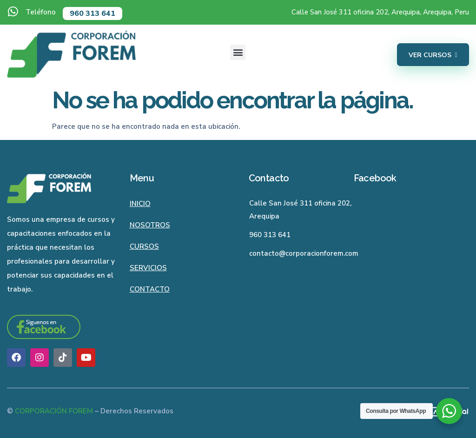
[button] (237, 52)
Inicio (140, 203)
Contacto (150, 289)
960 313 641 (92, 13)
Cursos (144, 246)
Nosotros (150, 225)
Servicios (148, 267)
